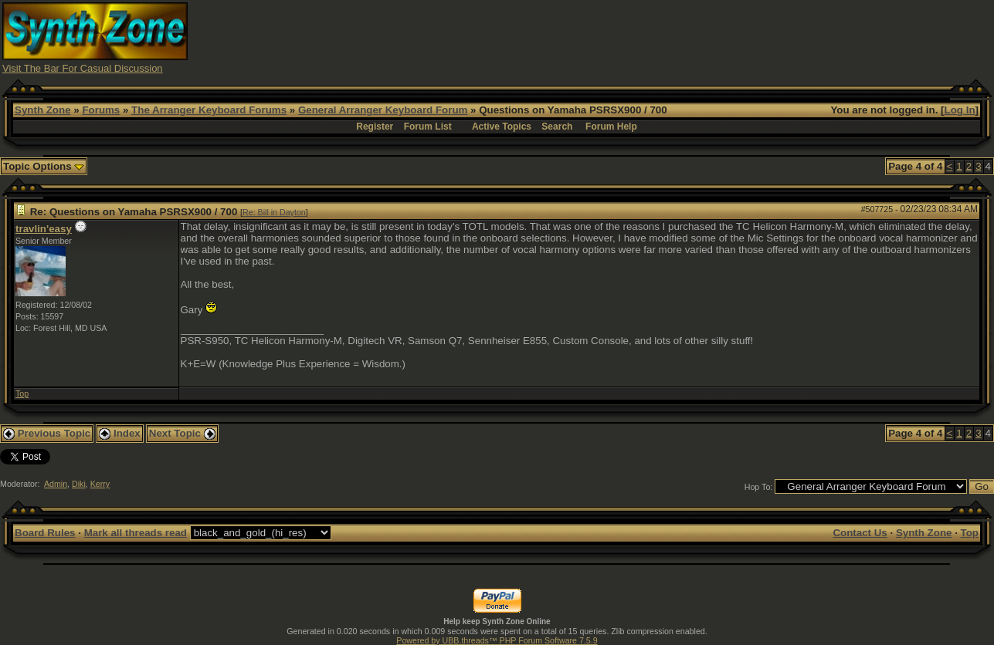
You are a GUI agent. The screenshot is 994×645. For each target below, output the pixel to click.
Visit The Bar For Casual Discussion (82, 68)
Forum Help (611, 126)
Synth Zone (43, 110)
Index (120, 433)
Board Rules (45, 533)
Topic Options (43, 166)
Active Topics (501, 126)
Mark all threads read (135, 533)
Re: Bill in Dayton (274, 212)
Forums (101, 110)
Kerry (100, 483)
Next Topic (182, 433)
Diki (79, 483)
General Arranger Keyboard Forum (382, 110)
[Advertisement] (710, 37)
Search (556, 126)
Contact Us (860, 533)
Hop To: (759, 486)
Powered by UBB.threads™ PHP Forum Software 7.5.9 (496, 640)
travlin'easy (43, 229)
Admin (55, 483)
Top (22, 393)
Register (374, 126)
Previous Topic (46, 433)
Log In (960, 110)
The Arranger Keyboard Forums (209, 110)
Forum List (428, 126)
